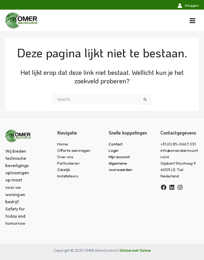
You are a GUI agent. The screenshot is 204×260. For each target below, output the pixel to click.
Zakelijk (63, 169)
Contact (115, 144)
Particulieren (68, 163)
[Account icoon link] (188, 5)
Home (62, 144)
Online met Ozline (135, 250)
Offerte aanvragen (73, 150)
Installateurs (67, 175)
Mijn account (119, 156)
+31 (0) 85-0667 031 (178, 144)
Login (113, 150)
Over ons (65, 156)
